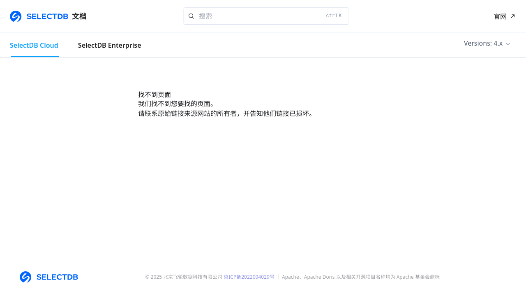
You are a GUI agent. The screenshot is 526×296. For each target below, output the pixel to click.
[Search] (266, 16)
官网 (500, 16)
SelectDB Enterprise (109, 45)
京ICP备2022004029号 (249, 276)
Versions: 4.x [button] (483, 43)
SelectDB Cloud (34, 45)
